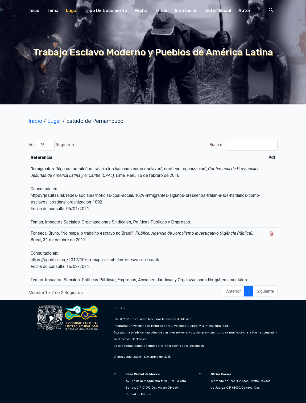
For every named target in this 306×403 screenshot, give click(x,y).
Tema (53, 10)
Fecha (141, 10)
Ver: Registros (51, 145)
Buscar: (243, 145)
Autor (244, 10)
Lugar (72, 10)
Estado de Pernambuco (94, 121)
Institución (186, 10)
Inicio (33, 10)
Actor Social (218, 10)
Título (161, 10)
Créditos (119, 308)
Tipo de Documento (106, 10)
